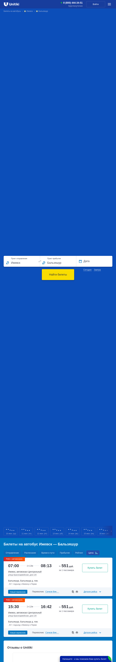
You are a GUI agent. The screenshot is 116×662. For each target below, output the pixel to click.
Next (111, 531)
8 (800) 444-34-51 (73, 3)
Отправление (12, 553)
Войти (96, 4)
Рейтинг (79, 553)
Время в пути (47, 553)
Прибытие (65, 553)
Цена (90, 553)
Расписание (30, 553)
